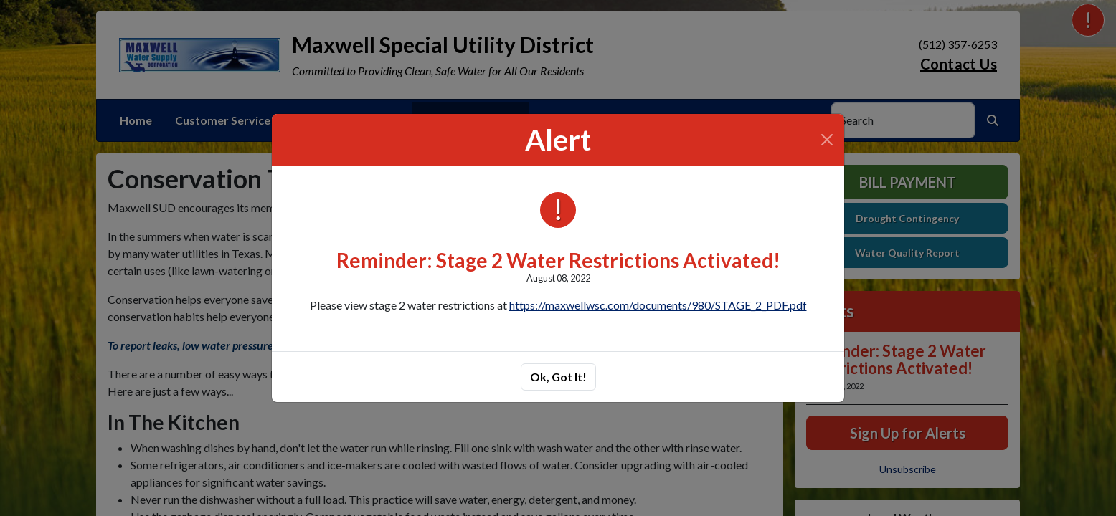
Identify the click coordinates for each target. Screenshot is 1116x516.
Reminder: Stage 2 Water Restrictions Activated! (558, 260)
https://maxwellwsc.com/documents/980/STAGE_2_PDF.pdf (658, 305)
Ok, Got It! (558, 376)
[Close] (826, 139)
